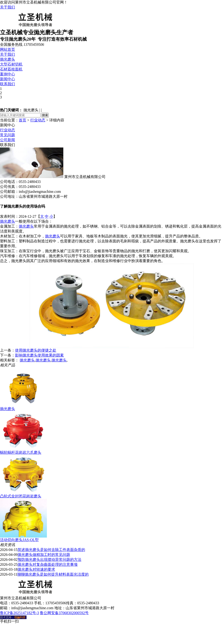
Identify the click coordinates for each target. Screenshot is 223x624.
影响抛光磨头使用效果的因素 (39, 355)
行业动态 (37, 120)
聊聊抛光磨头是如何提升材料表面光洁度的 (53, 574)
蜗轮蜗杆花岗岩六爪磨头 (20, 452)
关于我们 (7, 7)
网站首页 (7, 49)
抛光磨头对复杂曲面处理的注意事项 (48, 564)
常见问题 (7, 135)
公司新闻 (7, 140)
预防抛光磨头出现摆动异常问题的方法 (49, 560)
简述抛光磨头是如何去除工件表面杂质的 (51, 550)
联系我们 (7, 84)
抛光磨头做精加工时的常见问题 (44, 555)
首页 (22, 120)
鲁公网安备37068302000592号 (64, 613)
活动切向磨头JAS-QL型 (19, 540)
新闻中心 (7, 79)
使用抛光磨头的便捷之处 (35, 350)
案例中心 (7, 74)
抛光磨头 (7, 59)
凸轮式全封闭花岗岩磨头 (20, 496)
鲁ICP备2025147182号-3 (19, 613)
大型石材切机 (11, 64)
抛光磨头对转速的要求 (36, 569)
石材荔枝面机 (11, 69)
